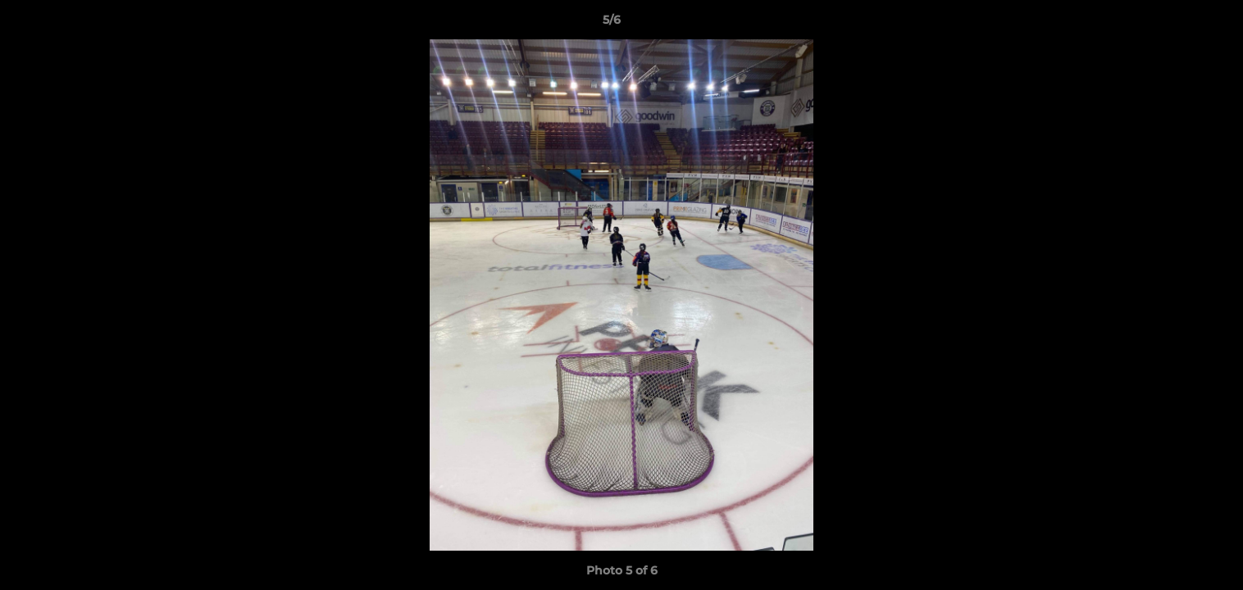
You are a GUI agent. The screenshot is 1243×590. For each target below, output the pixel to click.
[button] (1174, 23)
